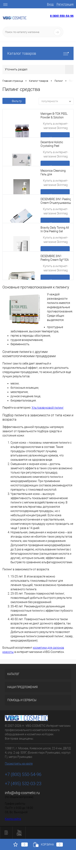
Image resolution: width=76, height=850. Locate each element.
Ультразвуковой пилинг (48, 407)
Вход (50, 4)
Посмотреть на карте (19, 763)
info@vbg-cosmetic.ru (22, 793)
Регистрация (65, 4)
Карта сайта (13, 819)
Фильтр (14, 101)
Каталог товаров (38, 53)
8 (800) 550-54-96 (62, 16)
